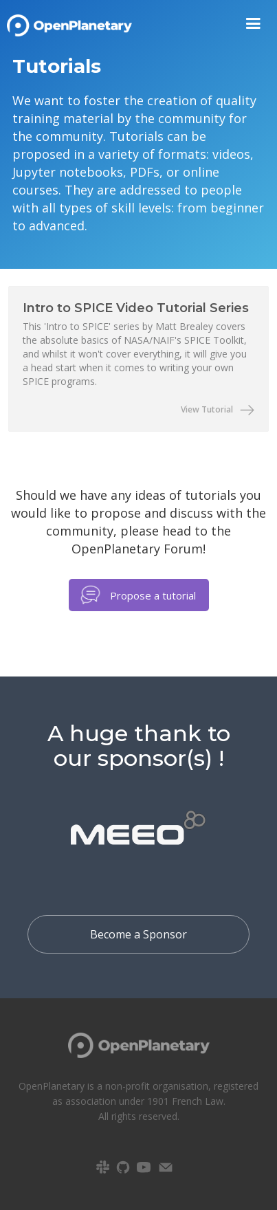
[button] (253, 23)
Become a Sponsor (138, 934)
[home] (69, 20)
